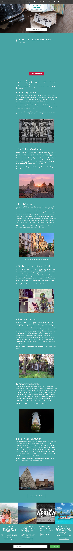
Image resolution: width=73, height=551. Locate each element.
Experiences (11, 2)
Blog (28, 2)
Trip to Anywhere (36, 29)
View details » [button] (9, 540)
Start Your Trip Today (36, 496)
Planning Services (63, 2)
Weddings (35, 2)
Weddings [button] (43, 2)
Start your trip (54, 546)
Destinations (21, 2)
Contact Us (52, 2)
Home (4, 2)
